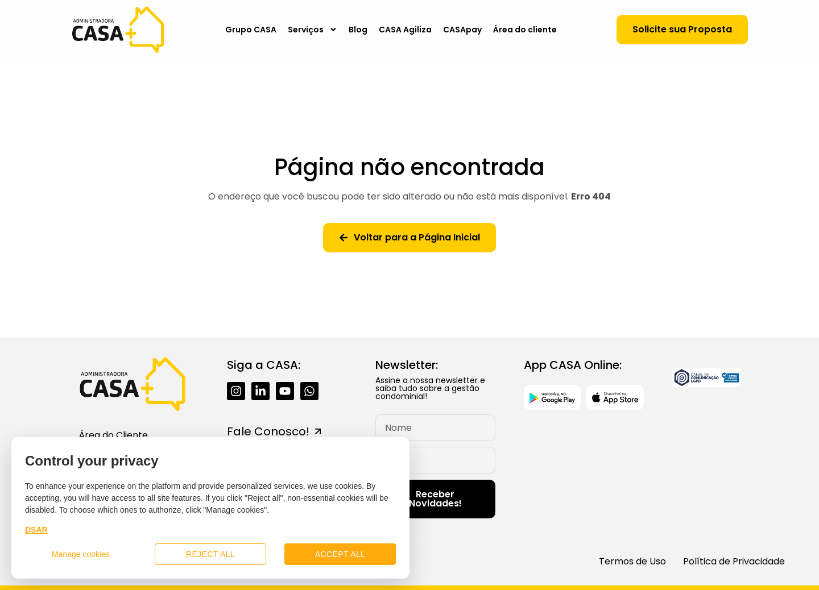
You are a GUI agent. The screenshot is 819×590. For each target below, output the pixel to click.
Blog (358, 29)
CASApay (462, 29)
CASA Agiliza (405, 29)
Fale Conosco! (268, 431)
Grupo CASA (250, 29)
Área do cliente (525, 29)
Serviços (312, 29)
